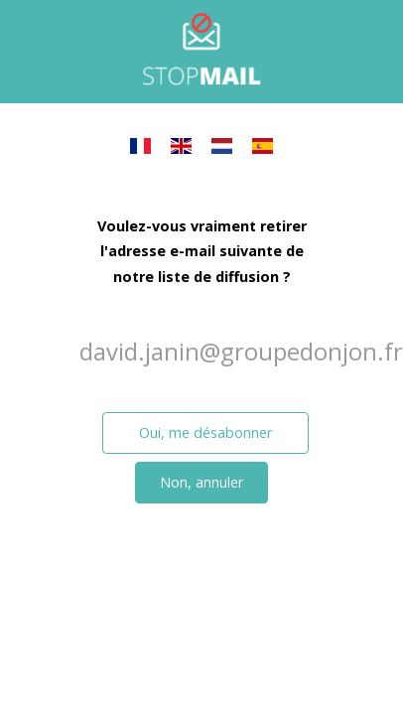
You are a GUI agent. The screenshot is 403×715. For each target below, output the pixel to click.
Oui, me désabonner (205, 432)
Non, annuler (201, 482)
